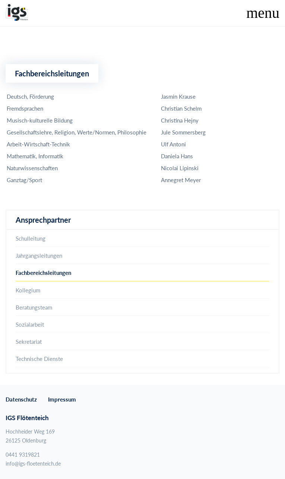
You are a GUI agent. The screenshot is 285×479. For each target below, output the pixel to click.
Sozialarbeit (30, 324)
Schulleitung (30, 238)
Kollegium (28, 290)
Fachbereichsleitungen (43, 272)
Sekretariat (29, 341)
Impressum (62, 399)
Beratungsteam (34, 307)
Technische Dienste (39, 358)
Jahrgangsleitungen (39, 255)
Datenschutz (21, 399)
